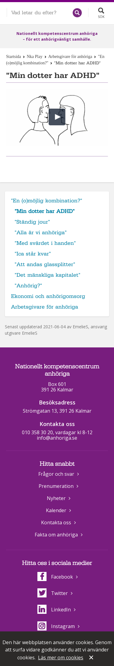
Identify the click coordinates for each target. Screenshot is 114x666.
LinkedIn (54, 609)
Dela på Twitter (63, 166)
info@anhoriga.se (57, 437)
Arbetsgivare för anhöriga (70, 56)
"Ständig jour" (32, 222)
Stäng (92, 658)
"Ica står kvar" (33, 254)
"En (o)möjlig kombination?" (46, 201)
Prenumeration (56, 486)
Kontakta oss (56, 522)
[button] (57, 117)
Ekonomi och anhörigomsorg (48, 296)
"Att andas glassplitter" (45, 264)
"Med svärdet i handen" (45, 243)
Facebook (55, 576)
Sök (101, 16)
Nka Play (35, 56)
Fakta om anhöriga (56, 534)
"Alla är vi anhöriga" (41, 232)
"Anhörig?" (28, 285)
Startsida (13, 56)
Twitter (52, 593)
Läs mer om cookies (60, 657)
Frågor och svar (56, 474)
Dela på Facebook (50, 166)
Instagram (56, 626)
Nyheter (56, 498)
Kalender (56, 510)
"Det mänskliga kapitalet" (47, 275)
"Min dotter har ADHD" (44, 211)
